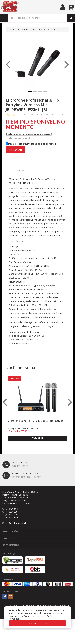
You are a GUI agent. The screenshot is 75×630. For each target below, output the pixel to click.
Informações (11, 531)
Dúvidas (8, 538)
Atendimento (11, 545)
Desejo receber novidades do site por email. (31, 143)
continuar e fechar (37, 623)
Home (11, 29)
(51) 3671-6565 (15, 464)
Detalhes (10, 171)
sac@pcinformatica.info (21, 475)
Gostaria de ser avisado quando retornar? (29, 136)
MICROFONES (54, 29)
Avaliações (20, 171)
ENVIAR (15, 150)
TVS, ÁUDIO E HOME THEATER (31, 29)
